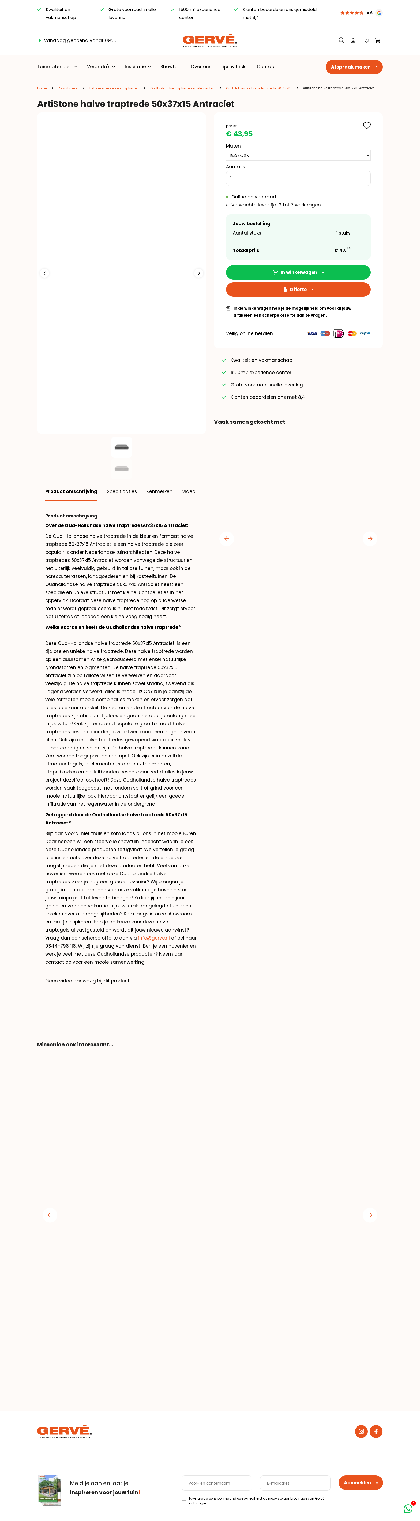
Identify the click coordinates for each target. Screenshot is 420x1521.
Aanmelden (357, 1482)
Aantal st (236, 166)
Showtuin (171, 66)
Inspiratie (135, 66)
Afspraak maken (351, 67)
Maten (233, 146)
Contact (266, 66)
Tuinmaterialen (55, 66)
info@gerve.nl (154, 938)
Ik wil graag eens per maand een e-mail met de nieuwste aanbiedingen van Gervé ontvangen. (256, 1500)
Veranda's (98, 66)
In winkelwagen (295, 272)
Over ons (201, 66)
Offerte (295, 289)
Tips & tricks (234, 66)
